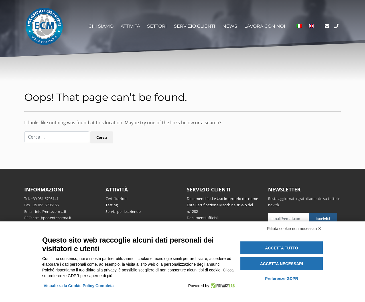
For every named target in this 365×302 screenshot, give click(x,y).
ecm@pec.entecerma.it (52, 217)
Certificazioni (116, 198)
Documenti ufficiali (202, 217)
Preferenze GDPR (281, 278)
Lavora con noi (264, 26)
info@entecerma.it (50, 211)
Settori (157, 26)
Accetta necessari (281, 263)
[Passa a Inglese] (311, 26)
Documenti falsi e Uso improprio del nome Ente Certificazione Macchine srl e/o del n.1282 (222, 205)
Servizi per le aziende (123, 211)
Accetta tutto (281, 248)
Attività (130, 26)
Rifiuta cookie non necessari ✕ (294, 228)
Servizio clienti (194, 26)
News (229, 26)
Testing (112, 204)
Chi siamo (100, 26)
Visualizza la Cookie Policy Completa (79, 285)
